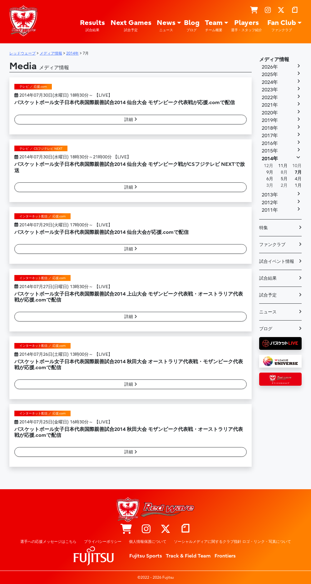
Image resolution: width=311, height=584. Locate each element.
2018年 (270, 128)
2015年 (270, 151)
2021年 (270, 105)
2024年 (270, 82)
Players (246, 26)
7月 (298, 172)
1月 (298, 185)
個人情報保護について (147, 541)
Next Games (131, 26)
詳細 (130, 119)
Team (214, 26)
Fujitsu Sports (145, 556)
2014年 (270, 159)
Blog (192, 26)
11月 (283, 165)
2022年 (270, 97)
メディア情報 (274, 59)
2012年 (270, 202)
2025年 (270, 74)
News (166, 26)
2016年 (270, 143)
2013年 (270, 195)
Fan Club (281, 26)
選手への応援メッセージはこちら (48, 541)
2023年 (270, 90)
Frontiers (225, 556)
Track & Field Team (188, 556)
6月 (269, 178)
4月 (298, 178)
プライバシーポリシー (102, 541)
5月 (284, 178)
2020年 (270, 113)
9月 (269, 172)
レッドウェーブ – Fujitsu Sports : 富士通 (23, 20)
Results (92, 26)
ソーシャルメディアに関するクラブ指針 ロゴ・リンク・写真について (232, 541)
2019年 (270, 120)
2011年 (270, 210)
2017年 (270, 135)
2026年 (270, 67)
